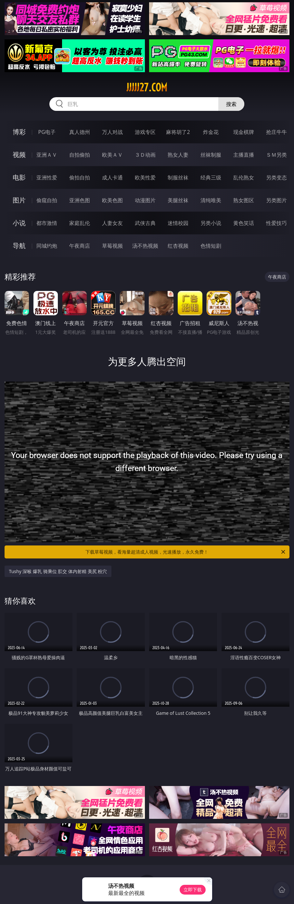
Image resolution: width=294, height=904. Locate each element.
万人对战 (112, 132)
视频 (19, 154)
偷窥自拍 (46, 200)
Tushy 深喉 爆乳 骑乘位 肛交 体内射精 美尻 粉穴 (58, 571)
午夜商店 (79, 245)
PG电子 (47, 132)
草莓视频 (112, 245)
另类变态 (276, 177)
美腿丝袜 (178, 200)
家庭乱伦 (79, 223)
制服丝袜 (178, 177)
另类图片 (276, 200)
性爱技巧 (276, 223)
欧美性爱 (145, 177)
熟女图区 (243, 200)
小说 (19, 222)
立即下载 (193, 889)
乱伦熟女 (243, 177)
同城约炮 (46, 245)
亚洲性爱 (46, 177)
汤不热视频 (145, 245)
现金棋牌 (243, 132)
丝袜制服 (210, 154)
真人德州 (79, 132)
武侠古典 (145, 223)
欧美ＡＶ (112, 154)
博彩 (19, 131)
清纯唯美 (210, 200)
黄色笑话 (243, 223)
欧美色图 (112, 200)
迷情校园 (178, 223)
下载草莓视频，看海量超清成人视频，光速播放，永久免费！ (185, 552)
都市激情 (46, 223)
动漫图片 (145, 200)
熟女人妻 (178, 154)
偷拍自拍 (79, 177)
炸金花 (211, 132)
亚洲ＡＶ (46, 154)
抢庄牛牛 (276, 132)
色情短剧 (210, 245)
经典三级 (210, 177)
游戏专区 (145, 132)
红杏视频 (178, 245)
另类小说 (210, 223)
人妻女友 (112, 223)
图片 (19, 200)
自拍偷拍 (79, 154)
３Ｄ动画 (145, 154)
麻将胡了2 (178, 132)
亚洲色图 (79, 200)
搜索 (231, 104)
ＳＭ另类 (276, 154)
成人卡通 (112, 177)
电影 (19, 177)
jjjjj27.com (146, 87)
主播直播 (243, 154)
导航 (19, 245)
